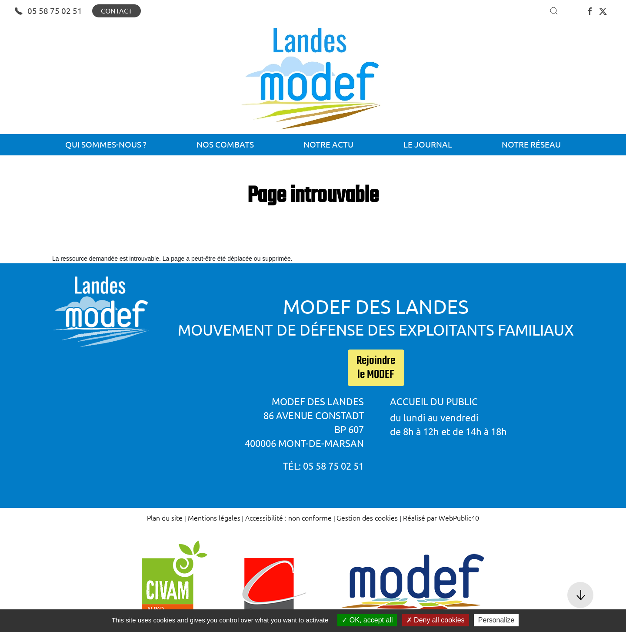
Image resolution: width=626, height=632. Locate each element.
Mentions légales (214, 517)
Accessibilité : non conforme (288, 517)
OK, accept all (367, 620)
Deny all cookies (435, 620)
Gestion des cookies (367, 517)
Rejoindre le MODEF (375, 368)
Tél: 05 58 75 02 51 (323, 466)
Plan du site (165, 517)
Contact (116, 11)
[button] (553, 11)
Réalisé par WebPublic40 (441, 517)
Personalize (496, 620)
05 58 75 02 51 (48, 11)
